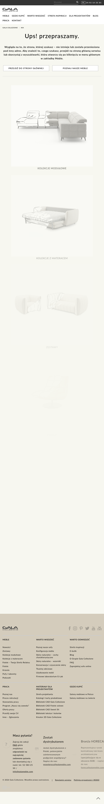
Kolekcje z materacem (13, 658)
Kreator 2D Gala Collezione (48, 717)
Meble (6, 16)
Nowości (6, 647)
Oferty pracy (8, 709)
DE (97, 3)
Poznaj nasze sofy (44, 647)
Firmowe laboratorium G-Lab (49, 676)
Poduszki (7, 678)
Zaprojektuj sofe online (80, 666)
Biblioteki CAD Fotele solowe (49, 706)
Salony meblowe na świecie (82, 698)
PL (83, 3)
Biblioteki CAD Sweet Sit (47, 709)
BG (100, 3)
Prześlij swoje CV (11, 713)
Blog (95, 16)
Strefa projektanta (44, 694)
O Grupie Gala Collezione (81, 658)
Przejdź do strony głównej (26, 68)
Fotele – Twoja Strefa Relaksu (16, 662)
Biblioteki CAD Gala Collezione (50, 702)
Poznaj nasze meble (75, 68)
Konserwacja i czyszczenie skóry (51, 665)
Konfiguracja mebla (45, 651)
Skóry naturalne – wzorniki (48, 661)
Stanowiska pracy (11, 702)
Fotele (5, 666)
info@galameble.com (23, 783)
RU (90, 3)
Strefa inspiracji (57, 16)
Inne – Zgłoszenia (11, 717)
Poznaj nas (7, 694)
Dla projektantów (79, 16)
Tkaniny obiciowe (44, 669)
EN (87, 3)
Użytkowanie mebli (45, 672)
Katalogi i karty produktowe (49, 698)
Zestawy (6, 651)
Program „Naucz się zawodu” (16, 706)
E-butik (73, 651)
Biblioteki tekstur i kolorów (48, 713)
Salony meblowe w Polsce (81, 694)
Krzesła (6, 670)
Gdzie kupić (18, 16)
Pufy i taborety (9, 674)
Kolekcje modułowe (12, 655)
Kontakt (17, 20)
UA (94, 3)
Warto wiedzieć (36, 16)
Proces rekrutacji (10, 698)
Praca (6, 20)
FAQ (72, 662)
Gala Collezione (10, 28)
